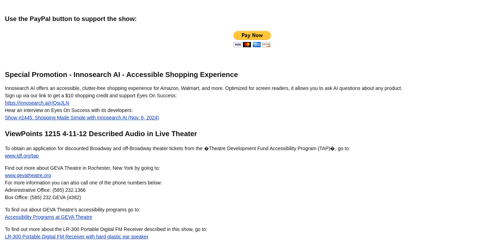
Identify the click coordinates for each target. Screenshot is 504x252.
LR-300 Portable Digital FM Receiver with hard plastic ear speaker (76, 236)
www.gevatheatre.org (28, 175)
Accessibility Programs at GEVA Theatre (48, 217)
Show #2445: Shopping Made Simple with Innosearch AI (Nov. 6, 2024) (82, 117)
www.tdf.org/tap (22, 156)
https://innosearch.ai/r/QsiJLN (37, 103)
